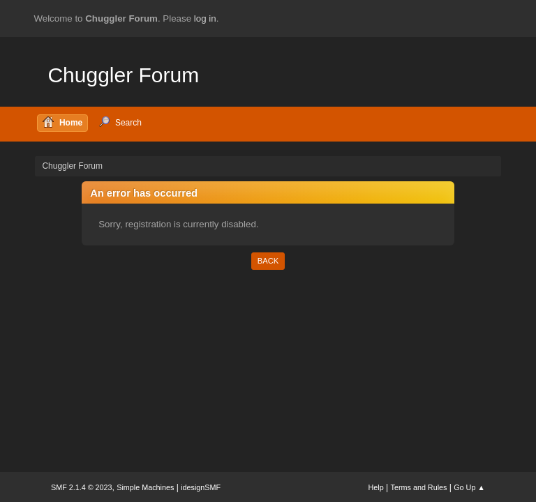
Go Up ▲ (469, 487)
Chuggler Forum (123, 74)
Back (268, 261)
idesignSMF (201, 487)
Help (376, 487)
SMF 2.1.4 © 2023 (81, 487)
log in (205, 18)
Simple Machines (145, 487)
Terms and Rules (419, 487)
